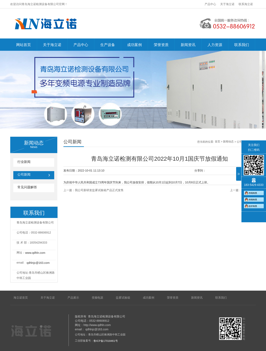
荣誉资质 (161, 45)
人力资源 (214, 45)
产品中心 (210, 4)
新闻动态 (228, 141)
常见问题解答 (27, 187)
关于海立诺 (227, 4)
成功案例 (134, 45)
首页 (217, 141)
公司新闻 (23, 174)
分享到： (200, 170)
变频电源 (97, 297)
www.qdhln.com (35, 252)
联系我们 (241, 45)
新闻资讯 (188, 45)
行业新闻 (23, 162)
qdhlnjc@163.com (38, 262)
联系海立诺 (246, 4)
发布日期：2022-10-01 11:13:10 (83, 170)
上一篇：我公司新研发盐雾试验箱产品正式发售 (93, 190)
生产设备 (107, 45)
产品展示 (73, 297)
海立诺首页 (21, 297)
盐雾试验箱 (123, 297)
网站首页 (23, 45)
